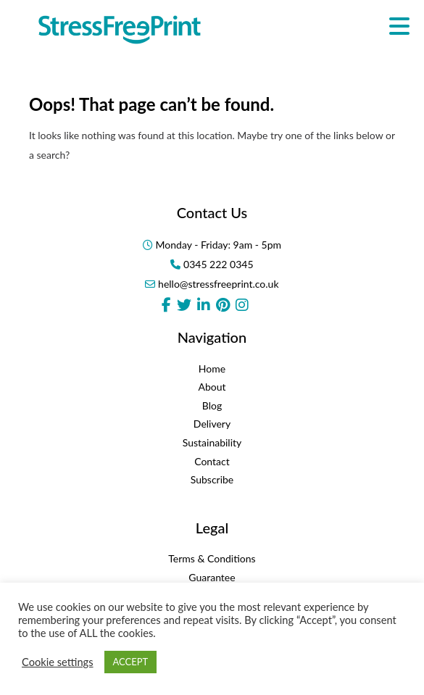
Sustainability (212, 442)
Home (212, 368)
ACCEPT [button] (131, 661)
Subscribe (212, 479)
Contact (212, 461)
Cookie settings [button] (57, 662)
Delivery (212, 423)
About (211, 386)
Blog (212, 405)
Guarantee (211, 577)
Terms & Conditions (211, 558)
